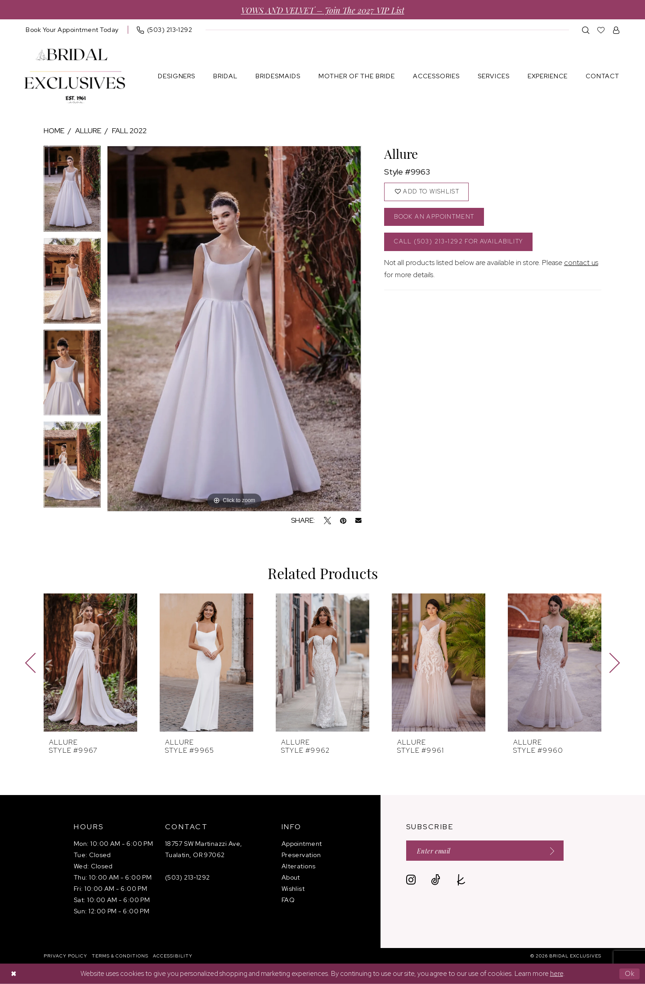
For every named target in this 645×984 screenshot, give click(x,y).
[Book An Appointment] (72, 29)
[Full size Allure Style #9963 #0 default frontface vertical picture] (234, 328)
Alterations (299, 866)
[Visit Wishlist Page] (601, 30)
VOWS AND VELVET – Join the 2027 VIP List (322, 9)
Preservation (301, 855)
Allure (88, 130)
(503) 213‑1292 (187, 877)
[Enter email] (485, 850)
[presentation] (90, 662)
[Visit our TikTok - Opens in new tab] (435, 879)
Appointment (302, 844)
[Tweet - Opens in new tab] (327, 520)
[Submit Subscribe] (549, 850)
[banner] (74, 76)
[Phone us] (165, 29)
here (556, 973)
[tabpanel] (72, 192)
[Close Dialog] (13, 974)
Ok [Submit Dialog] (630, 973)
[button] (616, 30)
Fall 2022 (129, 130)
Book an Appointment (434, 216)
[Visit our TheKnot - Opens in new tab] (461, 879)
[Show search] (586, 30)
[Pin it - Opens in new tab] (343, 520)
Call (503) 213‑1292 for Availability (458, 241)
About (291, 877)
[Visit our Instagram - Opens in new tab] (411, 879)
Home (54, 130)
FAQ (288, 900)
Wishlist (293, 889)
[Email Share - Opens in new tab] (358, 520)
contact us (581, 262)
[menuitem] (72, 29)
